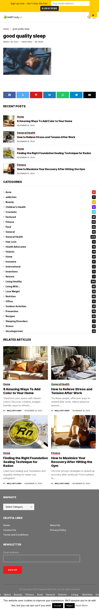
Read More (81, 605)
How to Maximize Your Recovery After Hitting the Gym (51, 169)
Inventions (51, 272)
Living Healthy (51, 281)
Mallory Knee (14, 411)
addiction (51, 197)
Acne (51, 192)
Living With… (51, 286)
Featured (51, 217)
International (51, 267)
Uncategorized (51, 331)
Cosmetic (51, 212)
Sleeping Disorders (51, 321)
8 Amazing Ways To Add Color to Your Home (44, 121)
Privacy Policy (58, 530)
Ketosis (51, 276)
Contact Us (9, 530)
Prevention (51, 311)
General (51, 232)
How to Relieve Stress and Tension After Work (46, 137)
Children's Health (51, 207)
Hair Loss (51, 242)
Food (51, 227)
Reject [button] (70, 605)
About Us (55, 525)
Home (6, 29)
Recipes (51, 316)
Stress (51, 326)
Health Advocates (51, 247)
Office (51, 301)
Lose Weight (51, 291)
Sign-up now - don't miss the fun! (29, 3)
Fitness (51, 222)
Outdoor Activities (51, 306)
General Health (51, 237)
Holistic (51, 252)
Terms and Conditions (15, 534)
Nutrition (51, 296)
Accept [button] (57, 605)
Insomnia (51, 262)
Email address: (11, 552)
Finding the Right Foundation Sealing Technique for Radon (54, 153)
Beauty (51, 202)
